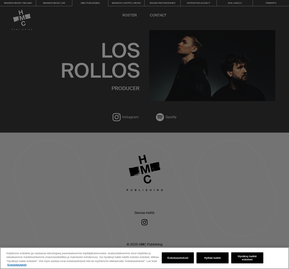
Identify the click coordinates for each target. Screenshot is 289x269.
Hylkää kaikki (212, 257)
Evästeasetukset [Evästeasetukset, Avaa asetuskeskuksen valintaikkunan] (177, 257)
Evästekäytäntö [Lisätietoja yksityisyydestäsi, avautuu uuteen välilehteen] (16, 264)
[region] (144, 258)
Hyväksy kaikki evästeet (247, 258)
